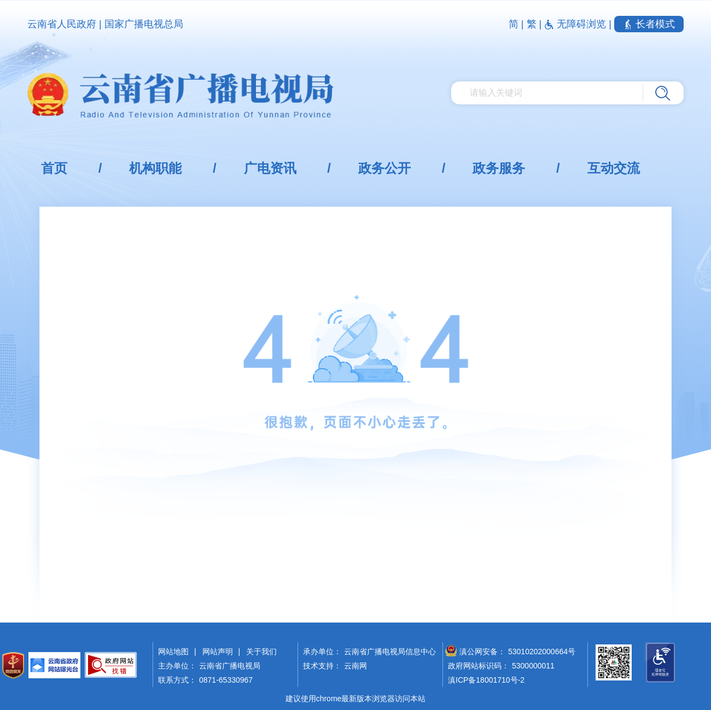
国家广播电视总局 (143, 24)
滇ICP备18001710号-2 (486, 680)
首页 (54, 168)
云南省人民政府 (61, 24)
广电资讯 (270, 168)
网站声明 (217, 651)
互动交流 (613, 168)
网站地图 (173, 651)
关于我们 (261, 651)
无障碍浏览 (576, 24)
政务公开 (384, 168)
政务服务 (499, 168)
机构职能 (155, 168)
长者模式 (649, 24)
